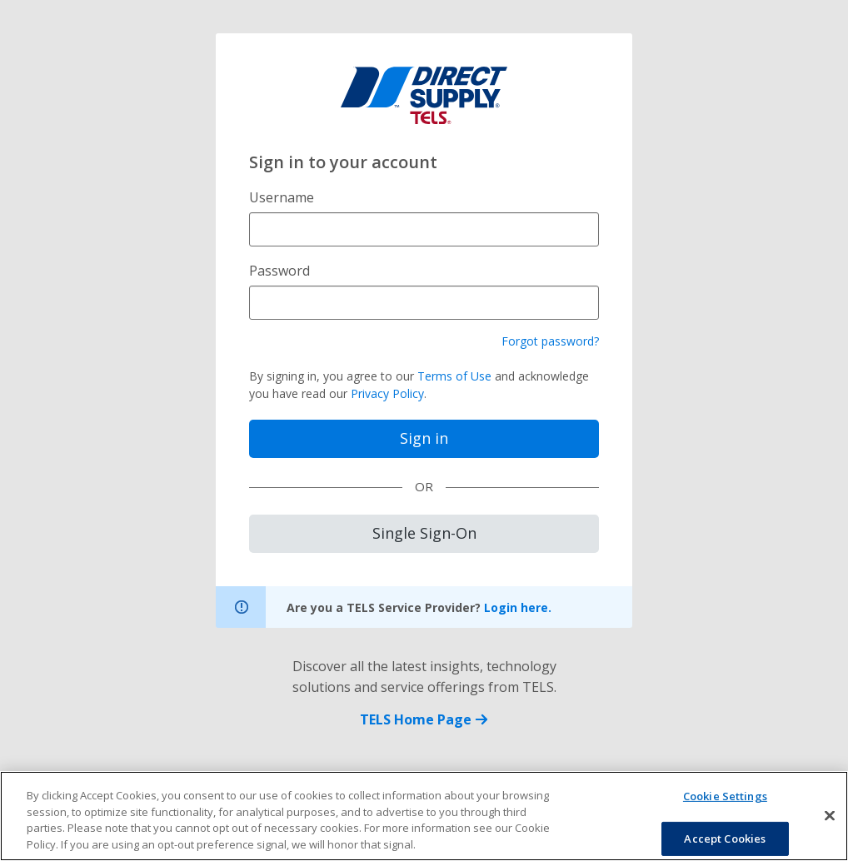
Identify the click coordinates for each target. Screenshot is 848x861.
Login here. (517, 607)
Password (279, 270)
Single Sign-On (424, 533)
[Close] (829, 822)
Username (281, 197)
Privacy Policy (387, 393)
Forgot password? (550, 341)
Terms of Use (454, 376)
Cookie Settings (725, 802)
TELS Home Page (424, 719)
